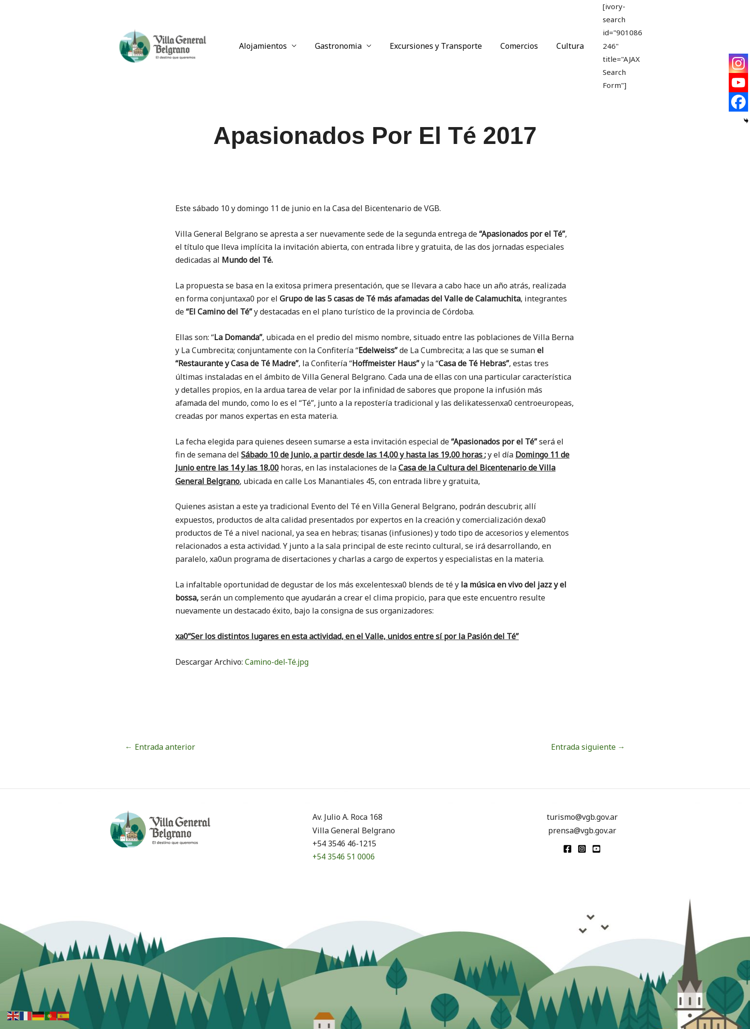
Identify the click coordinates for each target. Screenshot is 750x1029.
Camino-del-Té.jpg (278, 662)
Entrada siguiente (588, 747)
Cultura (557, 30)
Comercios (509, 30)
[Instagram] (738, 63)
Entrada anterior (160, 747)
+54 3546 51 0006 (343, 856)
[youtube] (596, 848)
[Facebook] (738, 102)
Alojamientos (261, 30)
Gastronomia (334, 30)
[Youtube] (738, 82)
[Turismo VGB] (163, 29)
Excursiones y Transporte (428, 30)
